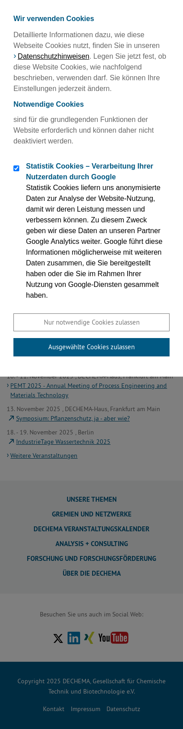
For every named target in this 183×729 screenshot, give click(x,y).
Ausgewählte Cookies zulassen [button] (91, 347)
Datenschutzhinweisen (53, 56)
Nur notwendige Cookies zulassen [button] (92, 322)
